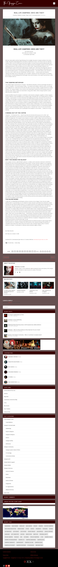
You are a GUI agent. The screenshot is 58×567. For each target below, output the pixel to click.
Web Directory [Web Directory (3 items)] (39, 545)
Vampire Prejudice (21, 290)
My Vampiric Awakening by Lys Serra (16, 314)
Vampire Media (7, 465)
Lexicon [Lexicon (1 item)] (22, 534)
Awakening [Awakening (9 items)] (7, 526)
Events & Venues (9, 480)
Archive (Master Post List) (9, 390)
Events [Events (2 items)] (32, 528)
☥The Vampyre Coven (8, 419)
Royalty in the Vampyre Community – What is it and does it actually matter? (25, 334)
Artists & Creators (10, 471)
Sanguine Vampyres (10, 434)
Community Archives (10, 456)
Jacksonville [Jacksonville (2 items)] (40, 531)
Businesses (8, 477)
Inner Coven (6, 492)
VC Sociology (15, 336)
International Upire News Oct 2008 (41, 239)
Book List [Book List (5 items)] (22, 526)
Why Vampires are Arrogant (46, 291)
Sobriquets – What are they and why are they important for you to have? (24, 329)
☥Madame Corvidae (21, 15)
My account (6, 405)
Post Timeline (7, 408)
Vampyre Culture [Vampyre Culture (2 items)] (29, 542)
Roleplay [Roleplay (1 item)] (16, 537)
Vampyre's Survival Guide (17, 331)
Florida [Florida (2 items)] (51, 528)
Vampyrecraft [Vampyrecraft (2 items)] (19, 542)
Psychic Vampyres (10, 431)
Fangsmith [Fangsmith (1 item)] (38, 528)
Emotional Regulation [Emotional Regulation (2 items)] (10, 528)
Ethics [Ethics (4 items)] (27, 528)
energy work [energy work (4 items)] (21, 528)
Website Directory (10, 489)
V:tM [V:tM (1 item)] (42, 537)
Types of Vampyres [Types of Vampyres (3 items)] (34, 537)
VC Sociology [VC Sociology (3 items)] (31, 545)
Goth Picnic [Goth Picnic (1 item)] (23, 531)
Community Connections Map (10, 399)
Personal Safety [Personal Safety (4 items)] (44, 534)
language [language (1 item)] (7, 534)
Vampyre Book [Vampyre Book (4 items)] (40, 539)
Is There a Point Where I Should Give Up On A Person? (9, 291)
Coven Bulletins (9, 422)
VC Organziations (10, 486)
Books (7, 474)
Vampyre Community (8, 446)
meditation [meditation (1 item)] (29, 534)
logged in (10, 302)
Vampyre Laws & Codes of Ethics (13, 449)
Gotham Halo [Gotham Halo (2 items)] (8, 531)
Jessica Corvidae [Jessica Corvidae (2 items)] (49, 531)
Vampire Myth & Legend (9, 462)
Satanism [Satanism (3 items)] (26, 537)
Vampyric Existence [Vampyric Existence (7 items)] (21, 545)
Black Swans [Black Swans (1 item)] (15, 526)
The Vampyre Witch (20, 557)
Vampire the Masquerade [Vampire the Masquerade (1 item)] (11, 539)
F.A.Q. (5, 402)
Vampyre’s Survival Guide (9, 425)
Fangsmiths (8, 483)
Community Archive (36, 15)
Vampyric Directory (8, 468)
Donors (7, 437)
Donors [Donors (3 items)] (41, 526)
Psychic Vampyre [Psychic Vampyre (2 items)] (9, 537)
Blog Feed (6, 396)
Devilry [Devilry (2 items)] (35, 526)
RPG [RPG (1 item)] (21, 537)
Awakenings (15, 315)
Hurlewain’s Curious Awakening (14, 319)
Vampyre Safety (9, 440)
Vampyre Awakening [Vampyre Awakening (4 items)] (31, 539)
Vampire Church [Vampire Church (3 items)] (48, 537)
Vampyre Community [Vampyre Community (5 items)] (10, 542)
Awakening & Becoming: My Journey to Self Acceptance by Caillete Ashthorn (24, 324)
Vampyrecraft (7, 459)
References (8, 443)
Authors (6, 393)
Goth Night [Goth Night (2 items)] (16, 531)
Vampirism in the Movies (34, 291)
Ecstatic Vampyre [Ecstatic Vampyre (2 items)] (48, 526)
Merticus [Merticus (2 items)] (35, 534)
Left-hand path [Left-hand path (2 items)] (15, 534)
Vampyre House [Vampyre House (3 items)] (38, 542)
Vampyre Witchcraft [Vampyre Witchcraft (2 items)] (10, 545)
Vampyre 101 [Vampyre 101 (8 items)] (21, 539)
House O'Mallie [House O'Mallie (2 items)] (31, 531)
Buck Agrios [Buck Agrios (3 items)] (29, 526)
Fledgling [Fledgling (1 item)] (45, 528)
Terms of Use (7, 411)
